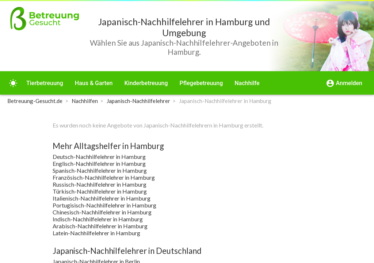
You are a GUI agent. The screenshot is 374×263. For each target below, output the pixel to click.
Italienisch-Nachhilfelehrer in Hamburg (101, 198)
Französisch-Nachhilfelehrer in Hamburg (104, 177)
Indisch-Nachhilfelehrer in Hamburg (98, 219)
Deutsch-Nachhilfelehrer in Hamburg (99, 156)
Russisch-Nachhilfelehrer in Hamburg (99, 184)
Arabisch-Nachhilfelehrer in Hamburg (100, 225)
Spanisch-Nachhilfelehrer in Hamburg (100, 170)
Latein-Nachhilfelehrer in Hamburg (96, 232)
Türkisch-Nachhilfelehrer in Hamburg (100, 191)
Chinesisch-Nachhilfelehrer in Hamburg (102, 212)
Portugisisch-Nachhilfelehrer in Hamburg (104, 205)
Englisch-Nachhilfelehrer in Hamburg (99, 163)
